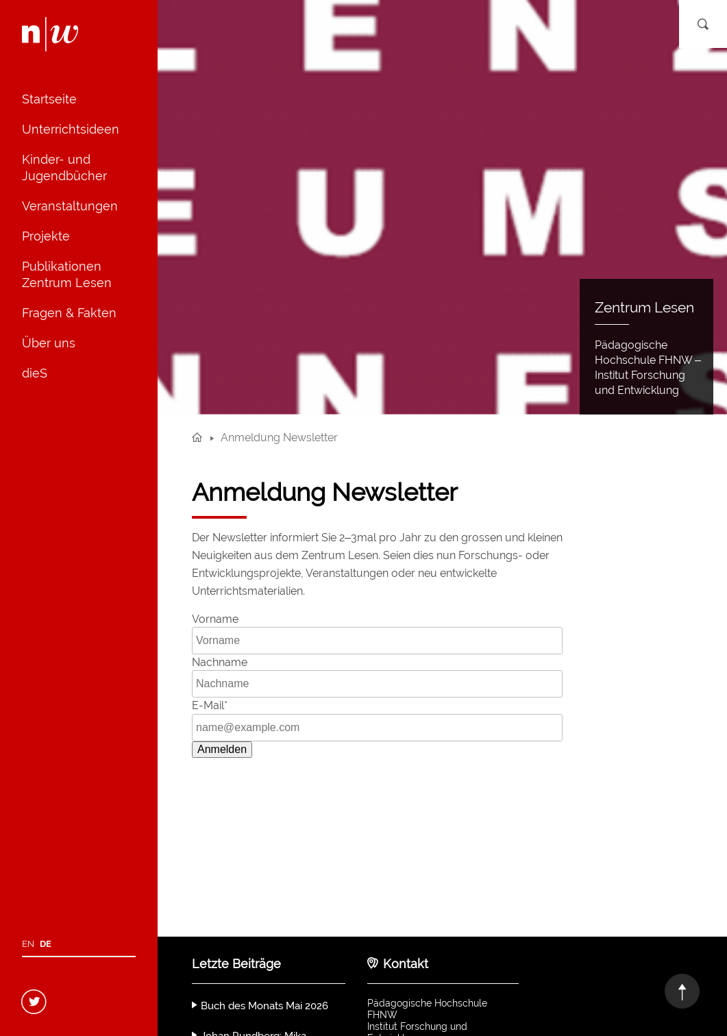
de (45, 944)
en (28, 944)
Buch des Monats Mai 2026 (264, 1006)
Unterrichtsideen (70, 129)
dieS (34, 373)
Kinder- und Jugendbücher (64, 167)
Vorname (215, 619)
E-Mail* (209, 705)
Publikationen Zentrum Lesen (67, 274)
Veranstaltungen (70, 206)
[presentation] (296, 795)
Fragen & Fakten (69, 313)
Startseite (49, 99)
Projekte (46, 236)
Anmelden (222, 749)
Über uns (48, 343)
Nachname (219, 662)
